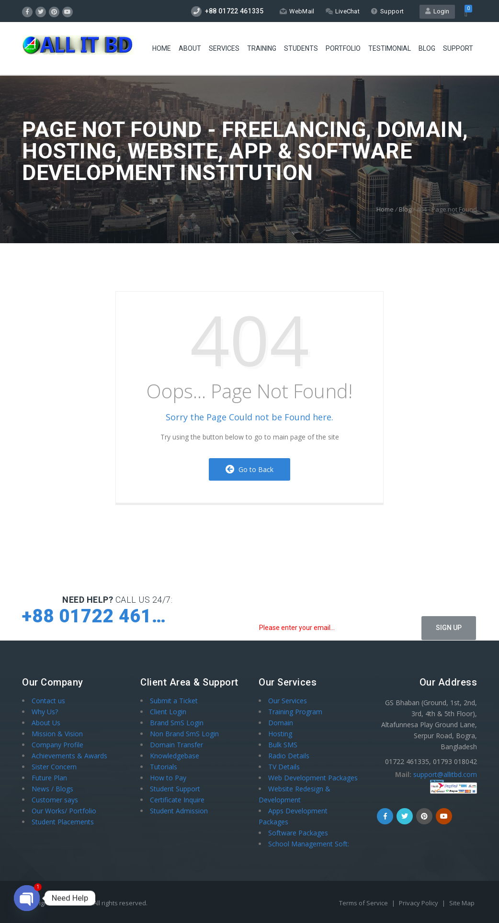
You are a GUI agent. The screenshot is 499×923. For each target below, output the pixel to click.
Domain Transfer (176, 744)
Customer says (55, 799)
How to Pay (168, 777)
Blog (427, 48)
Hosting (280, 733)
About (190, 48)
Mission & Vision (57, 733)
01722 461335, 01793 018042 (431, 761)
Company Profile (57, 744)
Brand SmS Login (177, 722)
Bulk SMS (282, 744)
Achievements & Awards (69, 755)
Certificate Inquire (177, 799)
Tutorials (163, 766)
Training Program (295, 711)
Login (437, 11)
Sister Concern (54, 766)
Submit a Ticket (174, 700)
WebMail (297, 11)
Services (224, 48)
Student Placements (63, 821)
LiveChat (343, 11)
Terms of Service (364, 903)
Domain (280, 722)
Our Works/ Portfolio (64, 810)
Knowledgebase (174, 755)
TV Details (284, 766)
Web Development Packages (313, 777)
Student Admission (179, 810)
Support (387, 11)
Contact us (48, 700)
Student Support (175, 788)
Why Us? (45, 711)
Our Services (287, 700)
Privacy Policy (419, 903)
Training (261, 48)
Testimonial (389, 48)
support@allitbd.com (445, 774)
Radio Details (288, 755)
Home (385, 209)
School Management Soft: (308, 843)
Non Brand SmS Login (184, 733)
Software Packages (298, 832)
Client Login (168, 711)
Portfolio (343, 48)
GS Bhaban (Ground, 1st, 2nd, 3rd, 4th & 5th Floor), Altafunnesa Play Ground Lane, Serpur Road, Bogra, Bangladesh (429, 724)
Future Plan (49, 777)
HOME (161, 48)
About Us (46, 722)
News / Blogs (52, 788)
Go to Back (249, 469)
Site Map (462, 903)
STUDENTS (301, 48)
